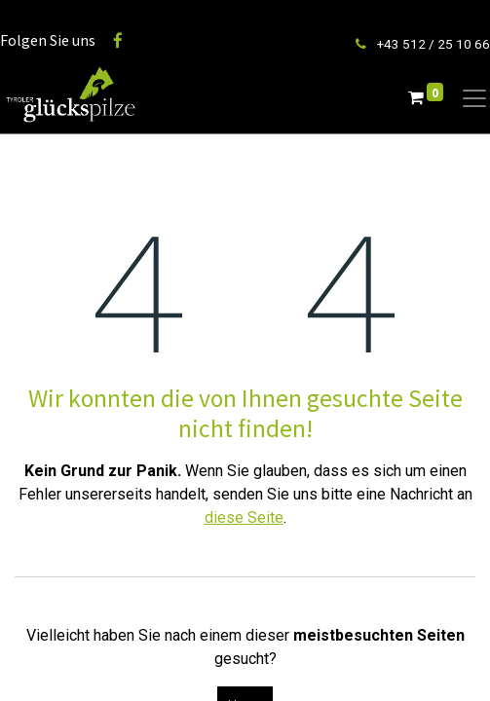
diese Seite (244, 517)
